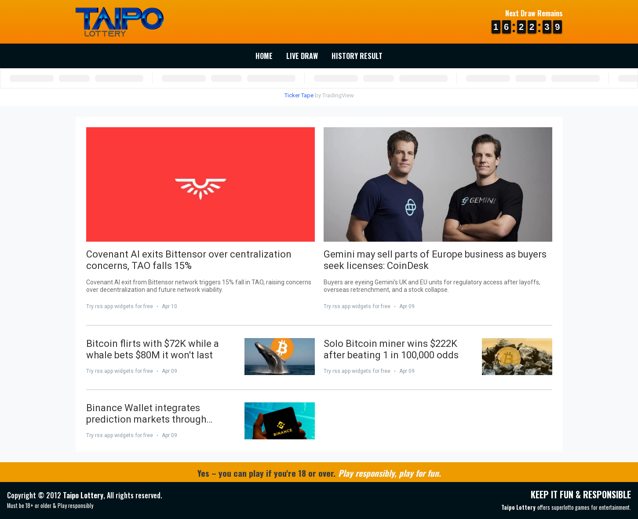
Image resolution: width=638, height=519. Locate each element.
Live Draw (302, 56)
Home (264, 56)
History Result (357, 56)
